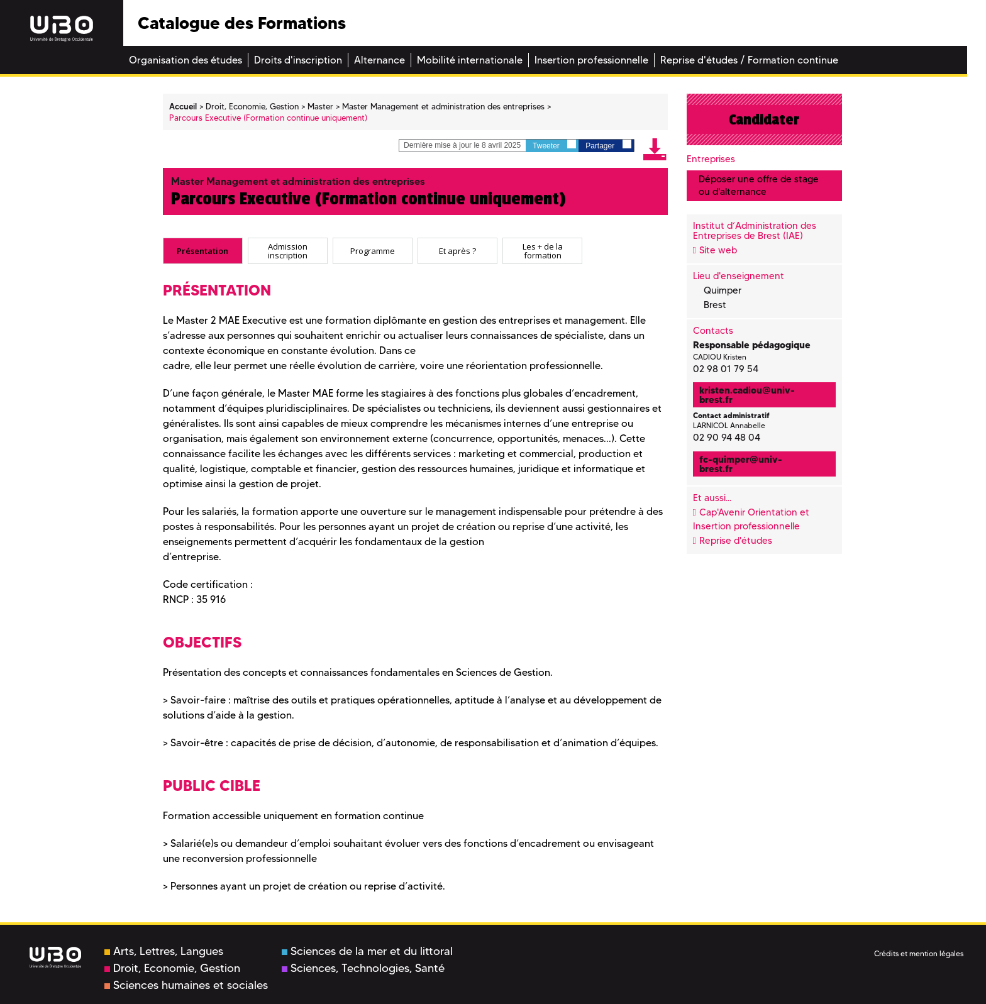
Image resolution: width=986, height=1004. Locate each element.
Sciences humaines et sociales (186, 985)
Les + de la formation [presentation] (543, 250)
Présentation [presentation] (202, 250)
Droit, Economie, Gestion (172, 968)
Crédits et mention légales (918, 953)
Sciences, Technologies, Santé (363, 968)
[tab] (203, 251)
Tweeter (554, 145)
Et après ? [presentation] (457, 250)
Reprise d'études (735, 540)
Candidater (764, 119)
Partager (608, 145)
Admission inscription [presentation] (287, 250)
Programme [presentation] (372, 250)
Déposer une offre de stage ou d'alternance (759, 185)
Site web (718, 250)
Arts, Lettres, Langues (163, 951)
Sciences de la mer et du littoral (367, 951)
